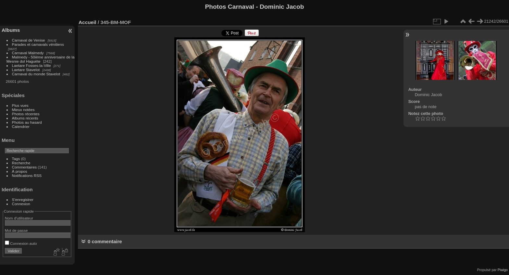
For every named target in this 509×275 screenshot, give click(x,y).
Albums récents (25, 118)
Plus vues (20, 105)
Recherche (21, 163)
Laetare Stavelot (26, 70)
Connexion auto (21, 243)
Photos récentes (26, 114)
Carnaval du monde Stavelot (36, 74)
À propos (19, 171)
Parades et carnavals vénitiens (38, 44)
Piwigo (503, 270)
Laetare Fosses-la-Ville (31, 65)
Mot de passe (16, 230)
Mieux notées (23, 109)
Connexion (21, 204)
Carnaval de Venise (28, 40)
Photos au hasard (27, 122)
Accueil (87, 22)
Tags (16, 158)
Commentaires (24, 167)
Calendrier (21, 126)
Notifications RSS (27, 175)
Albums (11, 30)
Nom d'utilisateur (19, 218)
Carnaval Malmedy (28, 53)
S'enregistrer (22, 199)
